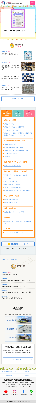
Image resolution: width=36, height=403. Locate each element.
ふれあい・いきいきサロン (12, 187)
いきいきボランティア (11, 130)
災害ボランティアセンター (12, 166)
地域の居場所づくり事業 (12, 184)
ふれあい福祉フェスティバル (13, 232)
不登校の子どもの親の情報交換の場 (15, 175)
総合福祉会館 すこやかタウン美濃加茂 (17, 190)
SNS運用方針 (9, 375)
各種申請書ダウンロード (18, 244)
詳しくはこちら (18, 359)
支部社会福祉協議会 (10, 153)
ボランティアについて (11, 124)
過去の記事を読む (18, 99)
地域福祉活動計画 (10, 144)
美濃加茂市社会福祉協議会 (9, 260)
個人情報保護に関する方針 (9, 371)
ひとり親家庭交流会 (10, 202)
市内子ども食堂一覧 (10, 181)
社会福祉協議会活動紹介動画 (13, 147)
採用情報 (27, 375)
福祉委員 (7, 156)
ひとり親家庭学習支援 (11, 199)
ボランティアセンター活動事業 (14, 127)
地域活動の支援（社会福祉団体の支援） (17, 150)
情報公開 (27, 371)
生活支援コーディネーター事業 (14, 212)
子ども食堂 (7, 178)
